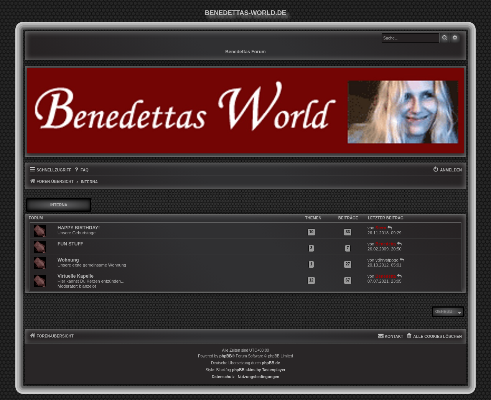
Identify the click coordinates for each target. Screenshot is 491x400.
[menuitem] (81, 170)
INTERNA (58, 205)
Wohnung (68, 260)
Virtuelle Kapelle (76, 276)
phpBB (225, 356)
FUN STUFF (70, 244)
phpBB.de (271, 363)
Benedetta (386, 244)
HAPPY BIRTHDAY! (79, 227)
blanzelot (87, 286)
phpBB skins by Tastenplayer (258, 370)
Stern (381, 228)
